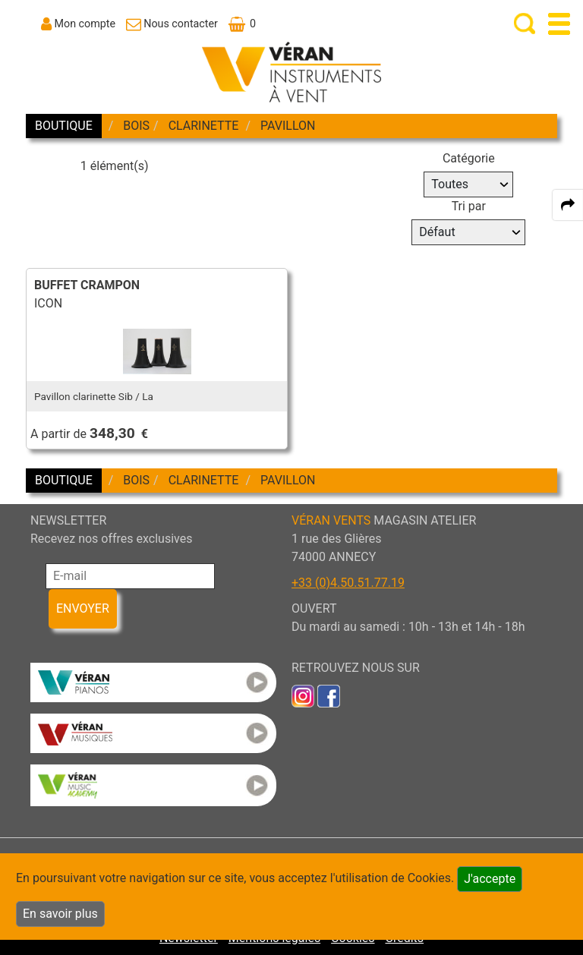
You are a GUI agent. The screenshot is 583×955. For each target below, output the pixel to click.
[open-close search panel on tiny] (524, 23)
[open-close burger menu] (559, 23)
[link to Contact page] (172, 23)
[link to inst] (303, 695)
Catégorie (469, 158)
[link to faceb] (328, 695)
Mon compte (85, 23)
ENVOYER (82, 608)
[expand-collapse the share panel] (568, 205)
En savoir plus (60, 913)
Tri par (469, 206)
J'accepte (489, 878)
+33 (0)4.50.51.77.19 (348, 582)
